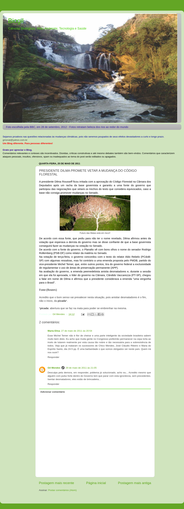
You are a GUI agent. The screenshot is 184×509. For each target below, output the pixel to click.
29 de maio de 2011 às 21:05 (81, 367)
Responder (53, 357)
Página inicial (96, 483)
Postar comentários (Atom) (62, 490)
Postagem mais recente (56, 483)
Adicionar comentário (52, 392)
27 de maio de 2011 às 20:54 (76, 330)
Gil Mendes (54, 367)
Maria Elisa (54, 330)
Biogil (16, 20)
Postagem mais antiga (134, 483)
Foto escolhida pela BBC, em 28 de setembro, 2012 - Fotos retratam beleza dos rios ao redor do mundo (67, 126)
